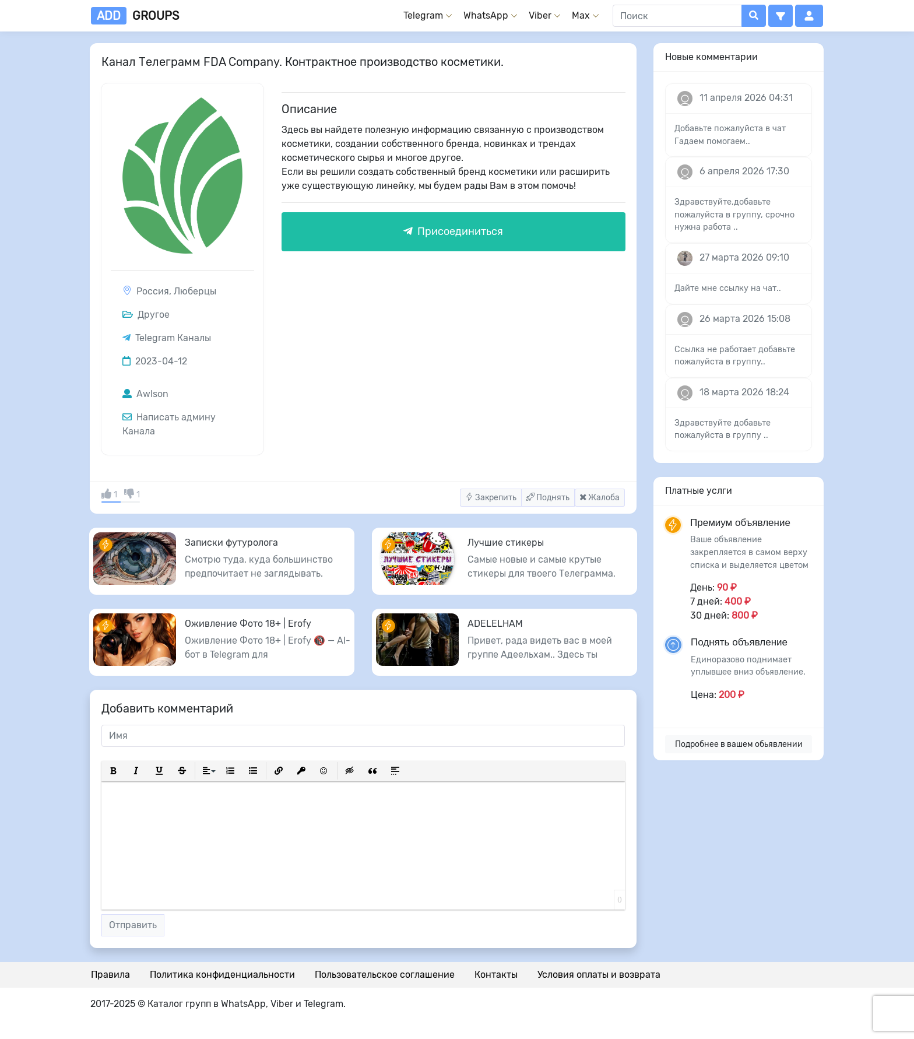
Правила (110, 974)
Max (581, 15)
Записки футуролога (231, 542)
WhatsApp (485, 15)
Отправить (133, 925)
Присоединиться (453, 231)
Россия (152, 291)
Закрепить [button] (490, 498)
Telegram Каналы (173, 337)
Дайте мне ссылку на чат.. (727, 288)
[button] (780, 16)
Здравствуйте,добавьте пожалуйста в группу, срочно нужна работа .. (734, 214)
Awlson (145, 393)
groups (135, 15)
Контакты (496, 974)
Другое (146, 314)
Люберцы (195, 291)
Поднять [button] (548, 498)
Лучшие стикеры (505, 542)
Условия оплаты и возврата (598, 974)
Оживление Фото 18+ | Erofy (248, 623)
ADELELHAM (495, 623)
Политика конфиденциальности (222, 974)
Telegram (423, 15)
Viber (540, 15)
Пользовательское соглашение (385, 974)
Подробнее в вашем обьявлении (739, 744)
